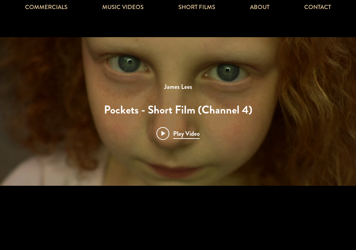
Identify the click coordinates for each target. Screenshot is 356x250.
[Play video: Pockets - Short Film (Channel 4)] (178, 133)
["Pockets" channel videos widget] (178, 111)
